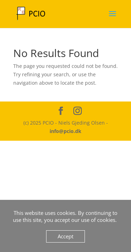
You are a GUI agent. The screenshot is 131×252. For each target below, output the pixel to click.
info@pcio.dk (65, 131)
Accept (65, 236)
